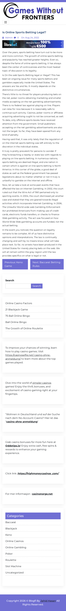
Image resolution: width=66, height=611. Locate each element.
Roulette (10, 560)
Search (9, 280)
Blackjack (11, 528)
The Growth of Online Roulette (24, 328)
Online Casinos (14, 541)
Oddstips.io (12, 445)
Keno (8, 534)
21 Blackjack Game (16, 309)
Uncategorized (14, 572)
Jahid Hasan (48, 600)
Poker (9, 553)
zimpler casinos (41, 382)
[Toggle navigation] (5, 22)
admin (9, 37)
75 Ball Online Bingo (17, 315)
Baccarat (10, 522)
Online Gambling (15, 547)
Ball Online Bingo (16, 322)
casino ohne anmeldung (21, 421)
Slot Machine (13, 566)
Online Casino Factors (18, 303)
